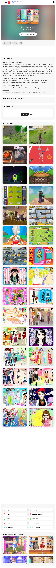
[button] (6, 90)
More (28, 563)
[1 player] (15, 510)
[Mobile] (15, 518)
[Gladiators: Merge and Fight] (15, 235)
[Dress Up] (41, 510)
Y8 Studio (29, 92)
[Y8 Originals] (15, 527)
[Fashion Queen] (41, 296)
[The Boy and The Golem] (15, 135)
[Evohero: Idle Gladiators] (41, 175)
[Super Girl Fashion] (15, 336)
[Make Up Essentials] (41, 336)
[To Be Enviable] (41, 417)
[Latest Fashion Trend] (15, 417)
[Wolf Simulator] (41, 135)
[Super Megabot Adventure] (15, 215)
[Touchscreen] (41, 518)
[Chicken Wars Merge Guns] (41, 235)
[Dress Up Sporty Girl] (15, 377)
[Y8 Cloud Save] (41, 523)
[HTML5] (15, 514)
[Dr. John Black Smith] (15, 155)
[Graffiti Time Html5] (15, 175)
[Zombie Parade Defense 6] (41, 215)
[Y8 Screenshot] (41, 527)
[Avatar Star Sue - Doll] (41, 256)
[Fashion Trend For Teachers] (41, 316)
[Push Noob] (41, 195)
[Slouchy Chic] (41, 377)
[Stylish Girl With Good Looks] (41, 397)
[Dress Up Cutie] (15, 276)
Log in (32, 114)
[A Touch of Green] (15, 296)
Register (24, 114)
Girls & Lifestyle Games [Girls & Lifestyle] (14, 92)
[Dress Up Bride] (41, 276)
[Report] (15, 43)
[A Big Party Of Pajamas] (15, 397)
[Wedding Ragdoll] (41, 155)
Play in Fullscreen (28, 34)
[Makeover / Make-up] (41, 514)
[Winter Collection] (15, 356)
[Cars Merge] (15, 195)
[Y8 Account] (15, 523)
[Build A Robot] (15, 256)
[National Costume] (41, 356)
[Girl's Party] (15, 316)
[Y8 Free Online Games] (7, 2)
